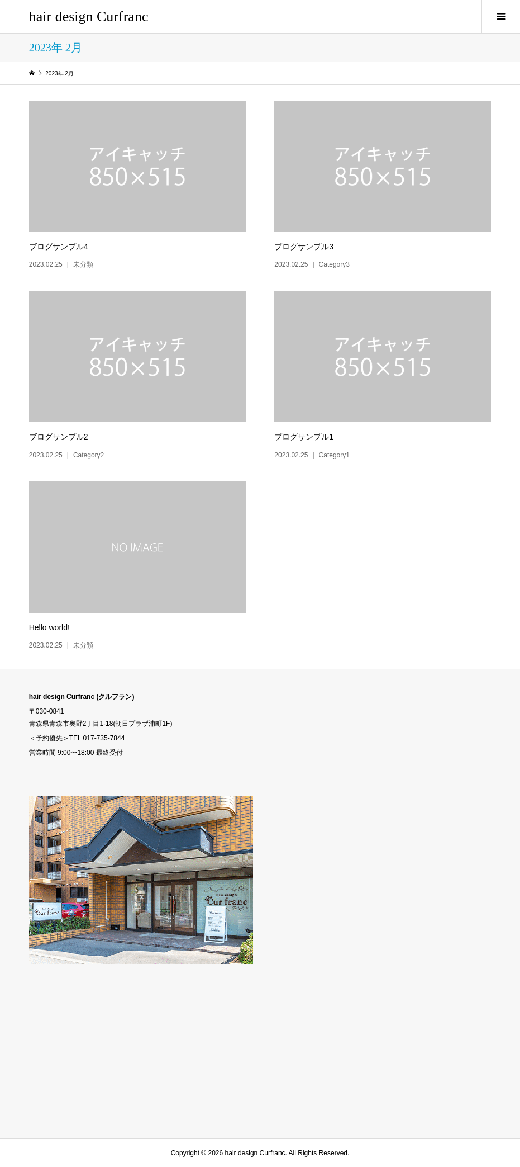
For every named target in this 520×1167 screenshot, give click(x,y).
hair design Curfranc (89, 16)
